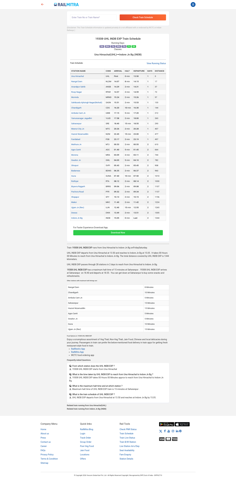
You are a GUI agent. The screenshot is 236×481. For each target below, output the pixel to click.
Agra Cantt (76, 150)
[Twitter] (160, 431)
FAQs (43, 450)
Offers (83, 459)
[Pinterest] (180, 431)
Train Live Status (127, 438)
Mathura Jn (76, 144)
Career (44, 446)
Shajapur (75, 197)
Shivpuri (74, 165)
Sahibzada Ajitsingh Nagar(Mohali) (86, 102)
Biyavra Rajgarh (78, 186)
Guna (73, 176)
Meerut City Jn (77, 129)
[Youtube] (169, 431)
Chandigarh (76, 108)
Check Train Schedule (143, 17)
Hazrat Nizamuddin (79, 134)
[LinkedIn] (177, 431)
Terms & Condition (49, 459)
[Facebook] (165, 431)
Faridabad (75, 139)
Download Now (118, 232)
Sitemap (44, 463)
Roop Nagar (76, 92)
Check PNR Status (128, 429)
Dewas (74, 213)
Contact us (46, 442)
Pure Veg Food (87, 446)
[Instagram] (173, 431)
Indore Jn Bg (77, 218)
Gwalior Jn (76, 160)
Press (43, 438)
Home (43, 429)
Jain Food (84, 450)
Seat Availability (127, 450)
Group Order (86, 442)
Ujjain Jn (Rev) (77, 207)
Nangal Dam (76, 81)
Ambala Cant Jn (78, 113)
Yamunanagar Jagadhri (81, 118)
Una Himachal (77, 76)
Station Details (126, 459)
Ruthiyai (74, 181)
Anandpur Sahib (78, 87)
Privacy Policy (47, 454)
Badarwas (75, 171)
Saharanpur (76, 123)
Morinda (75, 97)
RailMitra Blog (86, 429)
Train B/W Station (128, 442)
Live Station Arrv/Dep (130, 446)
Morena (74, 155)
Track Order (85, 438)
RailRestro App (78, 349)
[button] (118, 231)
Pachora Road (77, 192)
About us (45, 433)
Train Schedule (127, 433)
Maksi (74, 202)
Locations (84, 454)
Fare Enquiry (125, 454)
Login (82, 433)
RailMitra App (77, 352)
